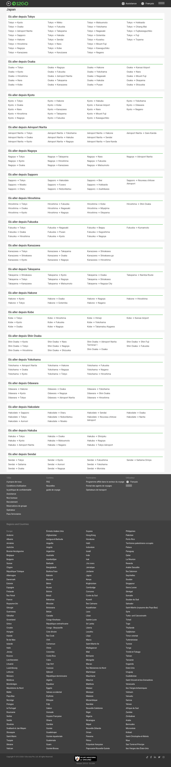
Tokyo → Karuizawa (57, 52)
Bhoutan (49, 603)
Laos (88, 612)
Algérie (49, 680)
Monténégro (12, 684)
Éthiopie (49, 700)
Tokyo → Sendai (55, 39)
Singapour (130, 583)
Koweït (89, 599)
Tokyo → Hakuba (56, 35)
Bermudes (130, 724)
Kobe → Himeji (94, 318)
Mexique (89, 692)
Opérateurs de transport (96, 490)
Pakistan (129, 535)
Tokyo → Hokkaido (136, 22)
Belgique (10, 555)
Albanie (10, 539)
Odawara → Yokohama (98, 389)
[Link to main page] (20, 3)
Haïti (88, 543)
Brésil (48, 595)
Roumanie (11, 712)
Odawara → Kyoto (17, 393)
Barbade (49, 563)
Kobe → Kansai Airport (138, 318)
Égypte (49, 688)
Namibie (89, 704)
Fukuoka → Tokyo (16, 227)
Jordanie (90, 571)
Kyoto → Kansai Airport (98, 105)
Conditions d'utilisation (16, 486)
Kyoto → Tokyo (15, 101)
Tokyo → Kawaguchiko (98, 48)
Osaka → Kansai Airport (138, 67)
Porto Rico (130, 539)
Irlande (9, 636)
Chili (48, 640)
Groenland (11, 620)
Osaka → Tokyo (15, 67)
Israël (88, 551)
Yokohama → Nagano (98, 369)
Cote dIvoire (51, 632)
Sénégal (129, 591)
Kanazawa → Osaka (57, 255)
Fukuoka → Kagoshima (98, 232)
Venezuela (130, 684)
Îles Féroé (11, 595)
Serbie (9, 716)
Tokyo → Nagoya (16, 48)
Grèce (9, 624)
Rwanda (129, 563)
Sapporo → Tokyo (16, 180)
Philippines (130, 531)
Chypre (9, 567)
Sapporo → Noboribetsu (59, 189)
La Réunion (130, 559)
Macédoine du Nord (15, 688)
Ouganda (130, 664)
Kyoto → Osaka (15, 105)
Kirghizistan (91, 583)
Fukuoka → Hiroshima (19, 236)
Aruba (128, 720)
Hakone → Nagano (96, 303)
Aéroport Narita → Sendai (99, 137)
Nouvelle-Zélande (93, 728)
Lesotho (89, 632)
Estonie (10, 583)
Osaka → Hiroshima (18, 76)
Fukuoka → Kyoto (56, 236)
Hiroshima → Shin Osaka (139, 204)
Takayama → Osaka (97, 275)
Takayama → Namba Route (140, 275)
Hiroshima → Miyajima (98, 208)
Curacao (49, 668)
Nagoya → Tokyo (16, 156)
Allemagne (11, 575)
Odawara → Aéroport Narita (61, 397)
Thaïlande (130, 628)
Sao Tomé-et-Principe (135, 744)
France (9, 599)
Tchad (128, 620)
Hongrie (10, 632)
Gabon (49, 708)
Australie (50, 555)
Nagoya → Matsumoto (98, 165)
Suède (9, 720)
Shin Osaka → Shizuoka (59, 350)
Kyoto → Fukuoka (56, 118)
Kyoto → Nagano (135, 109)
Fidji (48, 704)
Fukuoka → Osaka (17, 232)
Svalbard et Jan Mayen (16, 728)
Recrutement (12, 502)
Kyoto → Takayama (57, 113)
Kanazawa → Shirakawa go (100, 255)
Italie (9, 648)
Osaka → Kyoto (15, 71)
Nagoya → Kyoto (16, 161)
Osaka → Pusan (95, 84)
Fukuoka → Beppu (96, 227)
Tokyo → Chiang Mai (137, 26)
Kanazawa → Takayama (59, 251)
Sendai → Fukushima (97, 460)
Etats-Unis (130, 668)
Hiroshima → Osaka (18, 208)
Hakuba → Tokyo (16, 436)
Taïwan (129, 656)
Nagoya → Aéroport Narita (139, 156)
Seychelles (130, 575)
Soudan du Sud (132, 599)
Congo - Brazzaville (54, 628)
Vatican (10, 748)
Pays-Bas (11, 696)
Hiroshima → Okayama (98, 212)
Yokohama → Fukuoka (98, 365)
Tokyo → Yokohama (97, 26)
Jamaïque (90, 567)
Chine (48, 648)
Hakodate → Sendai (97, 412)
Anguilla (49, 543)
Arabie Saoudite (132, 567)
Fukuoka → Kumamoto (138, 227)
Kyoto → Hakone (56, 101)
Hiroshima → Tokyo (17, 204)
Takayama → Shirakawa (20, 275)
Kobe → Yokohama (96, 322)
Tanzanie (130, 660)
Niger (88, 712)
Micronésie (130, 728)
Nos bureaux (12, 498)
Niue (128, 740)
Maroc (89, 640)
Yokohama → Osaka (18, 369)
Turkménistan (132, 640)
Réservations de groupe (17, 506)
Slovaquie (11, 732)
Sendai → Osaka (16, 468)
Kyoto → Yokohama (136, 101)
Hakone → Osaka (56, 298)
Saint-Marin (11, 736)
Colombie (50, 652)
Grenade (49, 712)
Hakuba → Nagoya (96, 440)
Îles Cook (50, 636)
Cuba (48, 660)
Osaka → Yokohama (97, 71)
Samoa (129, 700)
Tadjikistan (130, 632)
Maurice (89, 680)
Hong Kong (91, 535)
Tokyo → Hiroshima (17, 44)
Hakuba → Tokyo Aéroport (100, 445)
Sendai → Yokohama (97, 464)
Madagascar (91, 648)
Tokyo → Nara (54, 44)
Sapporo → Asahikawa (98, 189)
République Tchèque (15, 571)
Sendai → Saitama (17, 464)
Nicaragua (90, 720)
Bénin (48, 583)
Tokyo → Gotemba (96, 35)
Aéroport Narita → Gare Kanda (102, 141)
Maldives (90, 684)
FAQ (48, 482)
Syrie (128, 612)
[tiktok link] (147, 757)
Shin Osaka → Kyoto (18, 341)
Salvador (129, 603)
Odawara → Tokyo (17, 397)
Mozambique (91, 700)
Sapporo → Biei (94, 180)
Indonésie (90, 547)
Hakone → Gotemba (57, 303)
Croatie (10, 628)
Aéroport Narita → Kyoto (20, 141)
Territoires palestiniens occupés (139, 543)
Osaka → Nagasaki (96, 76)
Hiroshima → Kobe (96, 204)
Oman (88, 732)
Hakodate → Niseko (57, 421)
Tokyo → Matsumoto (97, 22)
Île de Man (11, 640)
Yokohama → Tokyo (57, 374)
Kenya (88, 579)
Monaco (10, 676)
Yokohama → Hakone (58, 365)
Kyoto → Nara (15, 109)
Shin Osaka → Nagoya (58, 346)
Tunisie (129, 644)
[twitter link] (159, 757)
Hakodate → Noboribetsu (60, 417)
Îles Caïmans (91, 603)
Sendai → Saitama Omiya (139, 460)
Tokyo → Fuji (133, 35)
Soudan (129, 579)
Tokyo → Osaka (15, 26)
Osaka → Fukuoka (56, 71)
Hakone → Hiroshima (137, 298)
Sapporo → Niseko (17, 184)
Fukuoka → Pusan (56, 232)
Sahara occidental (54, 692)
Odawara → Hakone (18, 389)
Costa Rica (51, 656)
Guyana (89, 531)
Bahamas (50, 599)
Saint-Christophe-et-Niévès (137, 736)
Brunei (49, 587)
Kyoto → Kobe (54, 105)
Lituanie (10, 664)
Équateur (50, 684)
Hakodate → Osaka (136, 412)
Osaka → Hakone (95, 67)
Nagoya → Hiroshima (58, 161)
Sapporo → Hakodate (58, 180)
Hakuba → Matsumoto (59, 440)
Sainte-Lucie (91, 620)
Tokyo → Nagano (95, 52)
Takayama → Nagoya (58, 279)
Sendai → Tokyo (16, 460)
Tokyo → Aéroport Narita (20, 31)
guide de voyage (53, 490)
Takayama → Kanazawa (20, 283)
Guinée (49, 728)
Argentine (50, 551)
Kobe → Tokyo (15, 318)
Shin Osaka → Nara (57, 341)
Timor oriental (132, 636)
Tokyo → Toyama (135, 39)
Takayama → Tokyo (17, 279)
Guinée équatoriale (54, 736)
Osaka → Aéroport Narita (60, 76)
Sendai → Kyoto (55, 460)
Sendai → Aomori (56, 464)
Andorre (10, 535)
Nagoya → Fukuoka (96, 161)
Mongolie (90, 660)
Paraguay (130, 551)
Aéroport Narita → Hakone (100, 133)
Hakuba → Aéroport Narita (21, 445)
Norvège (10, 700)
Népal (88, 724)
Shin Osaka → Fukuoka (138, 346)
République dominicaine (56, 676)
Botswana (50, 607)
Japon (88, 575)
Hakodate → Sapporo (18, 412)
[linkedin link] (155, 757)
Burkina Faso (52, 571)
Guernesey (11, 612)
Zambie (129, 712)
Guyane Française (54, 716)
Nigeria (89, 716)
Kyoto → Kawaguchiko (98, 118)
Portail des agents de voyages (99, 486)
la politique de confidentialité (19, 490)
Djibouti (49, 672)
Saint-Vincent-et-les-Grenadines (139, 680)
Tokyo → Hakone (16, 39)
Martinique (90, 672)
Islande (10, 644)
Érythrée (49, 696)
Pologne (10, 704)
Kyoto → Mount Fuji (96, 113)
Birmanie (90, 656)
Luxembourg (12, 668)
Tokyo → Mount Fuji (97, 44)
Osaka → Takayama (57, 80)
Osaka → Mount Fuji (136, 76)
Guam (48, 744)
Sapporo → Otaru (16, 189)
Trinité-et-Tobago (133, 652)
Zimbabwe (130, 716)
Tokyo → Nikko (55, 22)
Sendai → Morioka (96, 468)
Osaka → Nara (15, 80)
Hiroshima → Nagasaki (59, 208)
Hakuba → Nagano (57, 445)
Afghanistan (51, 535)
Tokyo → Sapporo (16, 35)
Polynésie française (94, 744)
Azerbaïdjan (51, 559)
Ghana (49, 720)
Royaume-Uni (12, 603)
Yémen (129, 704)
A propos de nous (14, 482)
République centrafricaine (57, 624)
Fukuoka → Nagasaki (58, 227)
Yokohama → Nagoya (58, 369)
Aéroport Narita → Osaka (20, 137)
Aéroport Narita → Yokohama (62, 133)
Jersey (9, 652)
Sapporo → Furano (57, 184)
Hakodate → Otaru (57, 412)
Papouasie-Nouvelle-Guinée (98, 748)
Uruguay (129, 672)
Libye (88, 636)
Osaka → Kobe (15, 84)
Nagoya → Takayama (58, 156)
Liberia (89, 628)
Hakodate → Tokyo (17, 417)
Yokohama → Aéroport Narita (22, 365)
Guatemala (51, 740)
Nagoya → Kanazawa (58, 165)
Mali (88, 652)
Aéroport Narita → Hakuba (61, 137)
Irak (87, 559)
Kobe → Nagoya (55, 326)
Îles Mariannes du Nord (96, 668)
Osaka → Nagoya (56, 67)
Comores (90, 591)
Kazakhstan (91, 607)
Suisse (9, 563)
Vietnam (129, 692)
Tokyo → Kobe (55, 48)
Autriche (10, 547)
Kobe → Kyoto (15, 322)
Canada (49, 616)
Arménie (10, 543)
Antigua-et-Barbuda (54, 539)
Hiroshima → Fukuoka (58, 204)
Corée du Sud (92, 595)
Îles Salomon (131, 571)
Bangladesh (51, 567)
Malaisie (89, 696)
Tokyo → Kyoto (15, 22)
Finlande (10, 591)
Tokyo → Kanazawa (17, 52)
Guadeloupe (51, 732)
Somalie (129, 595)
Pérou (88, 740)
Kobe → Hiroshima (57, 318)
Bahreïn (49, 575)
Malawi (89, 688)
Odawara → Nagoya (57, 393)
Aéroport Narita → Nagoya (60, 141)
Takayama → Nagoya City (99, 283)
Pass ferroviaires (14, 514)
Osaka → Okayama (136, 80)
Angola (49, 547)
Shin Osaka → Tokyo (18, 346)
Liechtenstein (12, 660)
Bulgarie (10, 559)
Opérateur (11, 510)
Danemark (11, 579)
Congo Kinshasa (53, 620)
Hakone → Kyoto (16, 298)
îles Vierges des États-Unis (137, 748)
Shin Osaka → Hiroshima (20, 350)
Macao (89, 664)
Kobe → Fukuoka (56, 322)
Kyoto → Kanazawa (57, 109)
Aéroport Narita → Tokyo (20, 133)
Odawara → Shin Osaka (98, 393)
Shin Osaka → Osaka (97, 349)
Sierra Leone (131, 587)
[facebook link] (151, 757)
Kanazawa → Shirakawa (20, 255)
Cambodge (90, 587)
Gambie (49, 724)
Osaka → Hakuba (95, 80)
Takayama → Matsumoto (60, 283)
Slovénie (10, 724)
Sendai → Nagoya (56, 468)
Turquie (10, 740)
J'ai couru (90, 563)
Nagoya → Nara (95, 156)
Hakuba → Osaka (56, 436)
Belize (48, 612)
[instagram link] (163, 757)
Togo (128, 624)
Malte (9, 692)
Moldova (10, 680)
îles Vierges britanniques (136, 688)
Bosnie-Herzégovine (15, 551)
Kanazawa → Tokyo (17, 251)
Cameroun (50, 644)
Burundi (49, 579)
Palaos (129, 547)
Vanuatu (129, 696)
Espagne (10, 587)
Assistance (129, 3)
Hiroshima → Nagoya (58, 212)
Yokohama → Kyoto (17, 374)
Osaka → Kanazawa (57, 84)
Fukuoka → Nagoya (96, 236)
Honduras (90, 539)
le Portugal (11, 708)
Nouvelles (50, 486)
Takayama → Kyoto (57, 275)
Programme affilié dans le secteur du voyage (105, 482)
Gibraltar (10, 616)
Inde (88, 555)
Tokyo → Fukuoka (56, 26)
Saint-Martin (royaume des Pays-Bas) (142, 607)
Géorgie (10, 607)
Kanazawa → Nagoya (58, 260)
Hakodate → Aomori (18, 421)
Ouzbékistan (131, 676)
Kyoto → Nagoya (16, 118)
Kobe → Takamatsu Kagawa (101, 326)
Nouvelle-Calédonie (94, 708)
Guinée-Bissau (52, 748)
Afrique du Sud (132, 708)
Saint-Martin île (92, 644)
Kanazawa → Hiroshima (99, 260)
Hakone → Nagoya (96, 298)
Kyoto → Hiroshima (17, 113)
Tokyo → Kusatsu (95, 39)
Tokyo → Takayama (57, 31)
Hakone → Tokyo (16, 303)
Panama (89, 736)
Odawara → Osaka (57, 389)
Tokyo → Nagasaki (96, 31)
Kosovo (10, 656)
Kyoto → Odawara (135, 105)
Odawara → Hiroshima (98, 397)
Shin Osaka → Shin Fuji (138, 341)
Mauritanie (90, 676)
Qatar (128, 555)
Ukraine (10, 744)
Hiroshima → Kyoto (17, 212)
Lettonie (10, 672)
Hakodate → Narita (136, 417)
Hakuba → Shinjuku (96, 436)
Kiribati (129, 732)
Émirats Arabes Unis (55, 531)
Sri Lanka (90, 624)
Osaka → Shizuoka (136, 84)
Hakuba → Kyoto (16, 440)
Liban (88, 616)
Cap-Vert (50, 664)
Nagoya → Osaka (16, 165)
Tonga (128, 648)
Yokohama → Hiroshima (99, 374)
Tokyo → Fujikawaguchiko (139, 31)
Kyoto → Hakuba (95, 101)
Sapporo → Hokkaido (97, 184)
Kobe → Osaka (15, 326)
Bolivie (49, 591)
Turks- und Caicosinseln (136, 616)
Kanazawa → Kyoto (17, 260)
